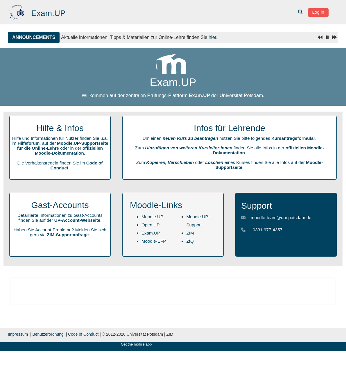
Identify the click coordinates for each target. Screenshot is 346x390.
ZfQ (189, 241)
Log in (318, 12)
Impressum (18, 334)
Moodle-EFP (153, 241)
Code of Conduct (83, 334)
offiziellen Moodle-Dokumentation (69, 150)
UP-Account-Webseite (77, 220)
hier (212, 37)
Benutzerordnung (47, 334)
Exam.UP (150, 232)
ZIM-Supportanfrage (68, 234)
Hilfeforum (28, 143)
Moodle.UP (152, 216)
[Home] (17, 11)
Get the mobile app (136, 344)
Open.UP (150, 224)
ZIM (190, 232)
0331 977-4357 (267, 229)
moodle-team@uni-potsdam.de (281, 217)
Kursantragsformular (293, 138)
